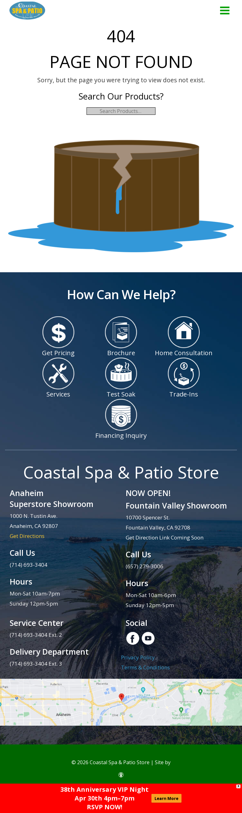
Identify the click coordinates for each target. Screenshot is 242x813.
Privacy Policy (138, 657)
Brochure (121, 353)
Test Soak (121, 394)
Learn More (166, 798)
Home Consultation (184, 353)
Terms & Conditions (145, 667)
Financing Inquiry (121, 435)
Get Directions (27, 535)
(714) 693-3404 (28, 564)
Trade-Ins (183, 394)
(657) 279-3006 (144, 566)
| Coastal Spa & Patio (27, 11)
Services (58, 394)
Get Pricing (58, 353)
